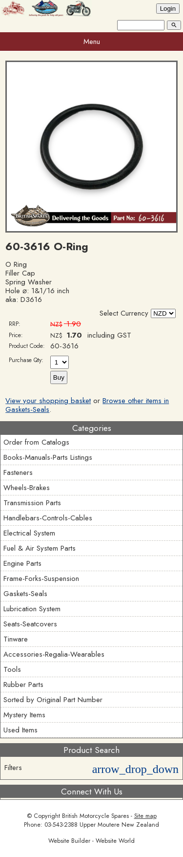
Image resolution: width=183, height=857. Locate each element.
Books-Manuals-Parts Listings (47, 457)
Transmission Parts (32, 502)
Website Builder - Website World (91, 840)
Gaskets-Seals (25, 593)
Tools (12, 669)
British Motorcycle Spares (95, 816)
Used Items (20, 730)
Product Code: (27, 346)
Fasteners (18, 472)
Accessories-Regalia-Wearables (53, 654)
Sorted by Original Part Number (52, 699)
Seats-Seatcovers (30, 624)
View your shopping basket (48, 400)
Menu (91, 41)
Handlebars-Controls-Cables (47, 518)
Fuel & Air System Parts (39, 548)
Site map (145, 816)
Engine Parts (22, 563)
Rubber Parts (23, 684)
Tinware (15, 639)
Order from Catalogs (36, 442)
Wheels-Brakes (26, 487)
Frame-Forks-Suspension (41, 578)
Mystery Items (24, 714)
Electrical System (29, 533)
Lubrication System (32, 608)
